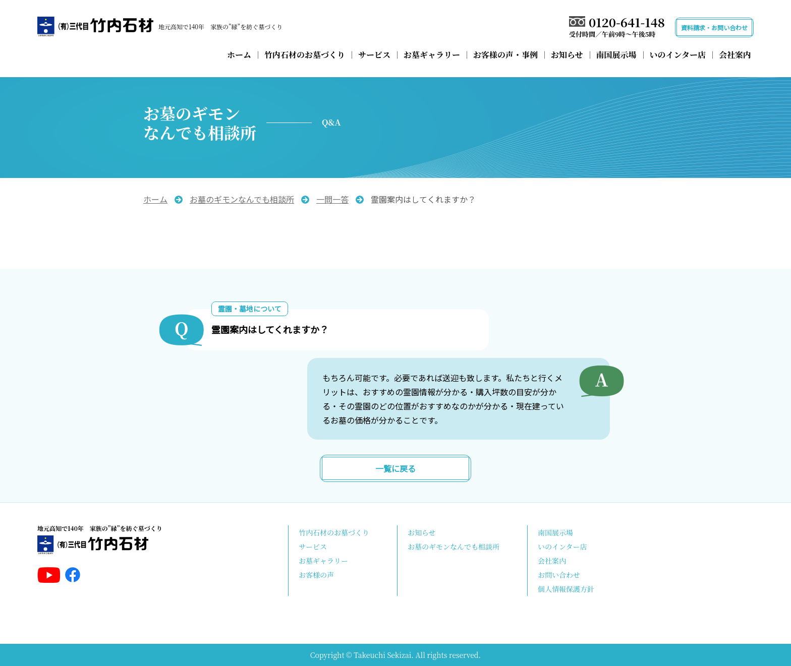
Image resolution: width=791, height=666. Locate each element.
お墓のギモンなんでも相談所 (453, 546)
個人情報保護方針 (566, 589)
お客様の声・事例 (505, 54)
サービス (374, 54)
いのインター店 (678, 54)
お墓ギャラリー (432, 54)
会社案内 (735, 54)
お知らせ (567, 54)
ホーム (239, 54)
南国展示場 (616, 54)
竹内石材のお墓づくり (304, 54)
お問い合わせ (559, 575)
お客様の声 (316, 575)
